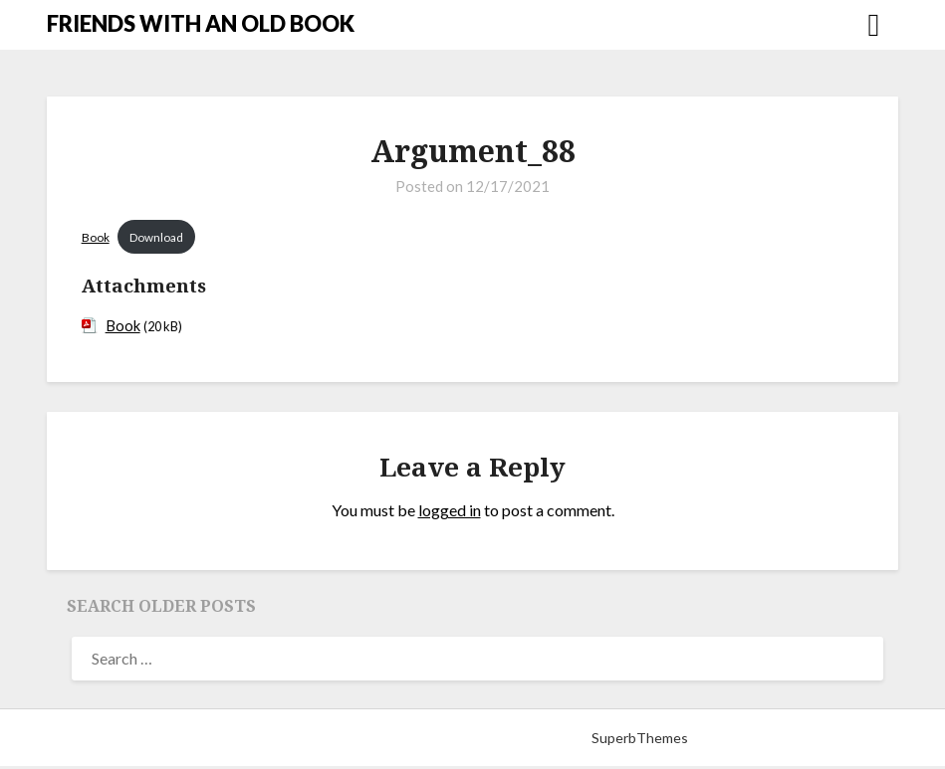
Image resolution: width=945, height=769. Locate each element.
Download (161, 238)
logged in (449, 513)
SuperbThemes (639, 740)
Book (96, 238)
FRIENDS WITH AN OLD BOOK (200, 23)
